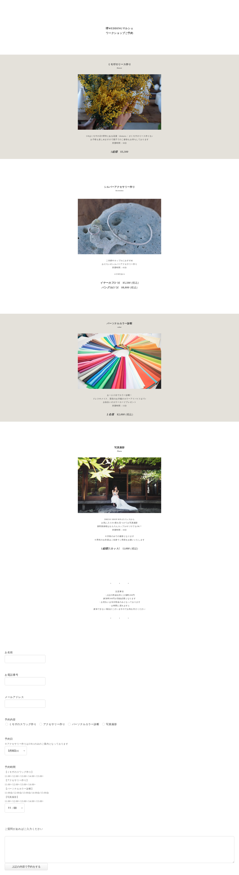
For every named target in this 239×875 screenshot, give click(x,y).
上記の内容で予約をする (29, 866)
